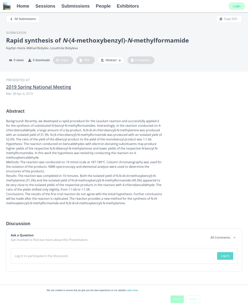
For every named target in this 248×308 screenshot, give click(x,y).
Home (23, 6)
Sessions (45, 6)
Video (62, 60)
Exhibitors (128, 6)
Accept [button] (177, 299)
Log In (225, 255)
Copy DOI (228, 19)
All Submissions (23, 19)
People (103, 6)
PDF (84, 60)
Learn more (132, 290)
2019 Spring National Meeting (38, 87)
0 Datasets (140, 60)
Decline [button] (193, 299)
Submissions (75, 6)
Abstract (111, 60)
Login (236, 6)
